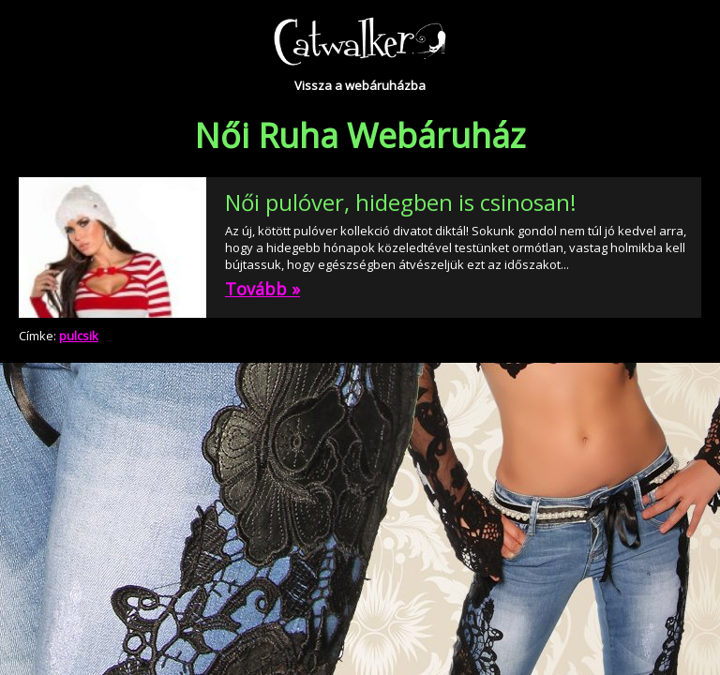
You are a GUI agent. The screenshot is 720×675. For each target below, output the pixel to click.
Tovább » (262, 289)
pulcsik (78, 335)
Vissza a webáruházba (360, 85)
